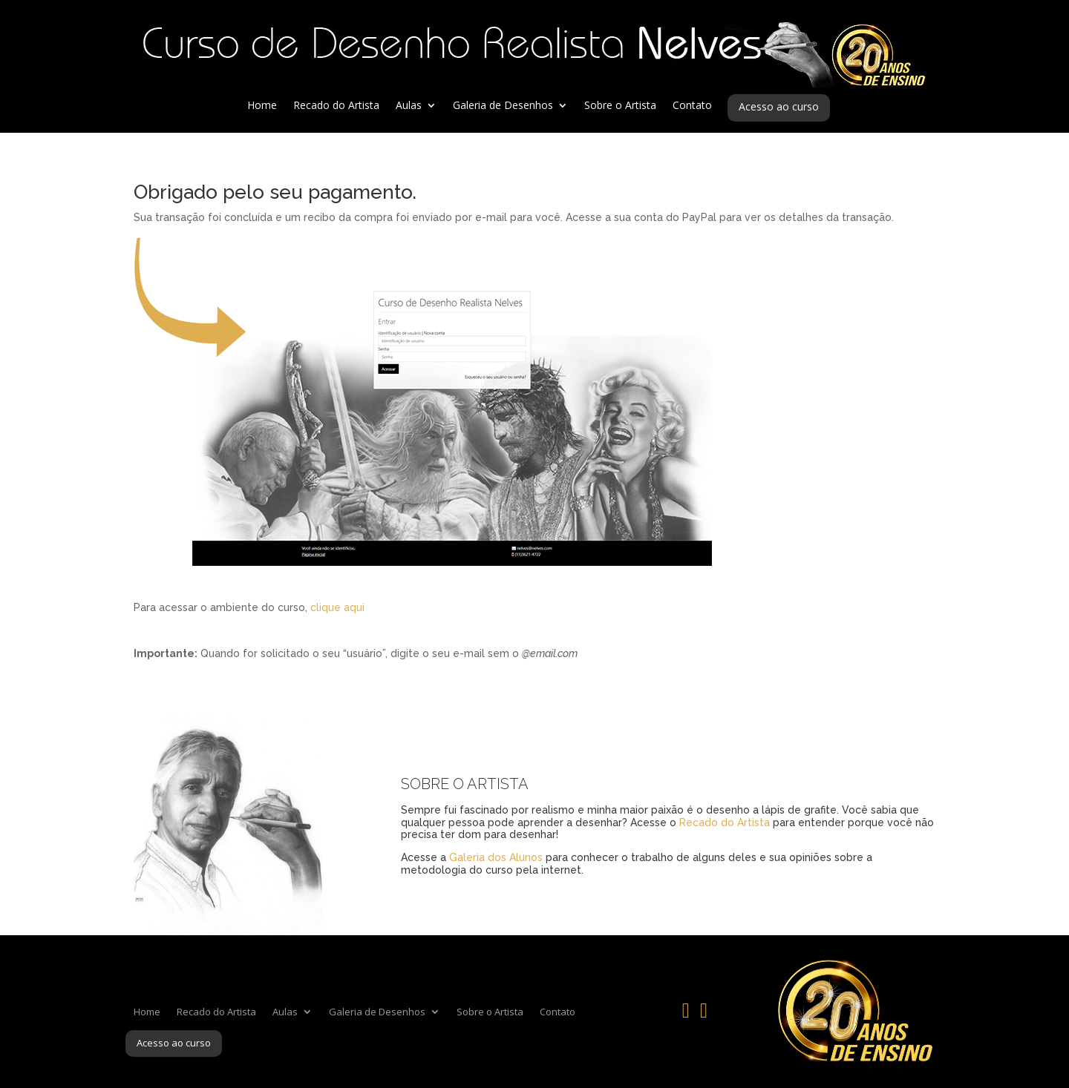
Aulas (409, 106)
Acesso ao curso (779, 107)
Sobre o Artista (620, 106)
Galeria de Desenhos (503, 106)
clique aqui (337, 607)
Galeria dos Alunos (496, 857)
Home (262, 106)
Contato (692, 106)
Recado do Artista (336, 106)
